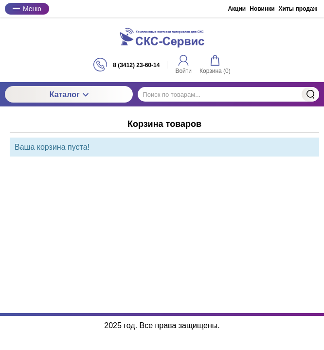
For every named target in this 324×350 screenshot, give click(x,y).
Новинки (262, 8)
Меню (27, 9)
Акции (237, 8)
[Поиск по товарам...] (228, 94)
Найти (310, 94)
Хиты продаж (298, 8)
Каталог (69, 94)
